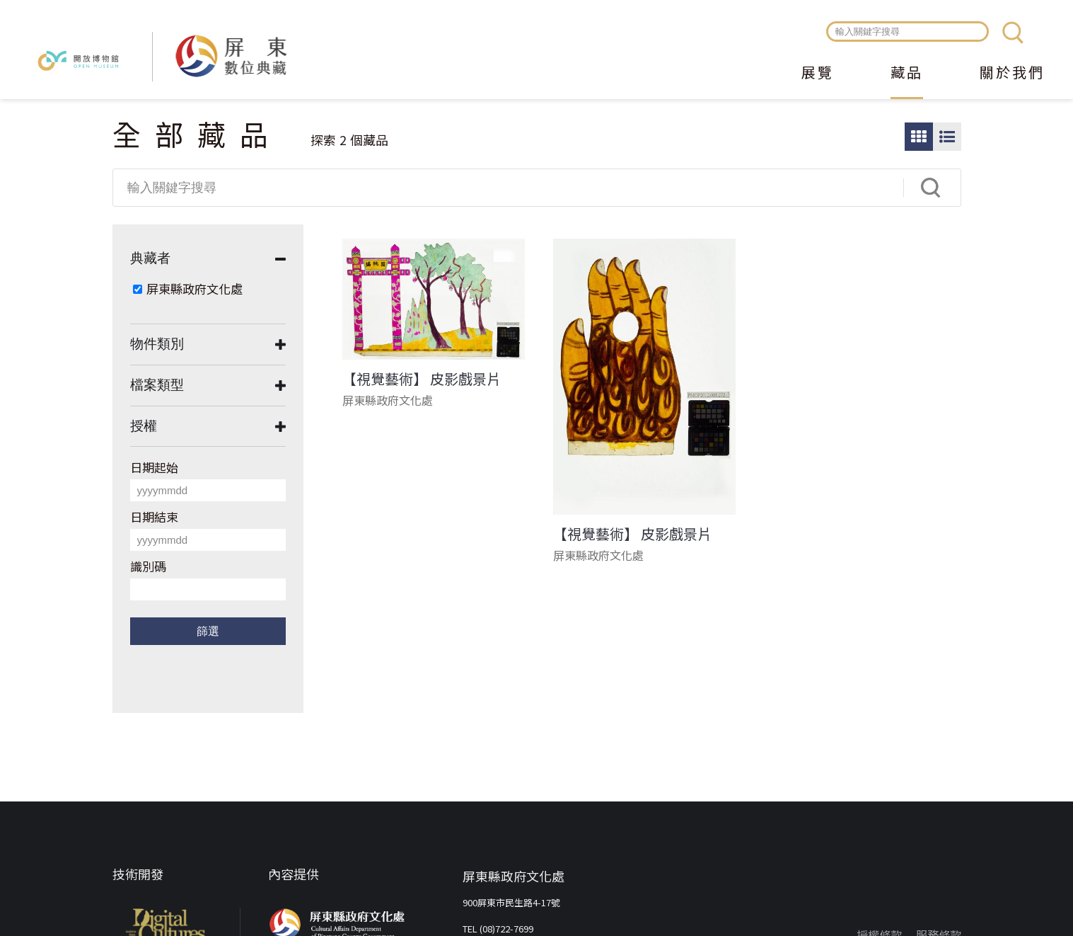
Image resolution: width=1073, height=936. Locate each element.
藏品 (907, 73)
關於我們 (1012, 73)
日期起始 (154, 467)
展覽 (817, 73)
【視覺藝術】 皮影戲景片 (421, 378)
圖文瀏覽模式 (947, 136)
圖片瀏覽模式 (919, 136)
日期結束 (154, 516)
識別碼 (148, 566)
